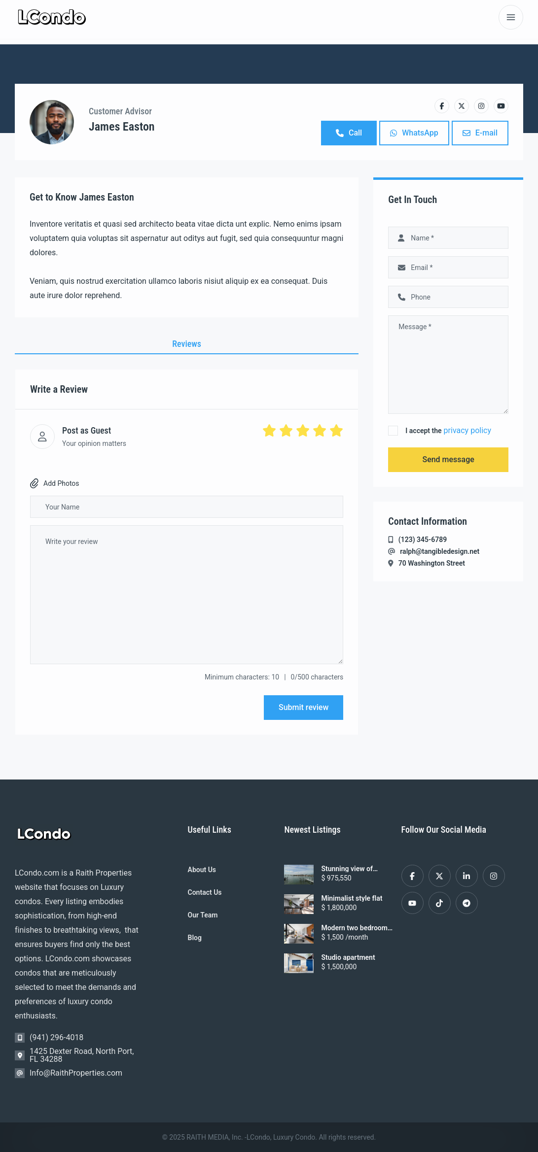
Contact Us (205, 892)
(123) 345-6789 (422, 539)
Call (349, 132)
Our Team (203, 915)
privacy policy (467, 430)
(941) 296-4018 (56, 1037)
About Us (202, 869)
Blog (195, 937)
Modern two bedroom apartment (354, 927)
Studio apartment (348, 957)
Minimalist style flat (351, 898)
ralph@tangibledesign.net (439, 551)
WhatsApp (414, 132)
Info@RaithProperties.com (76, 1073)
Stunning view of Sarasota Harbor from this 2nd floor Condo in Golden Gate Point (356, 868)
